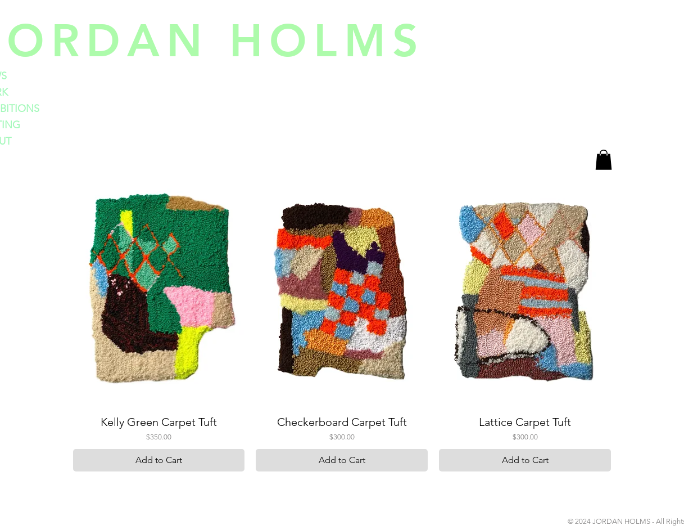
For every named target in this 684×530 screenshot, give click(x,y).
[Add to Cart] (159, 460)
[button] (603, 160)
